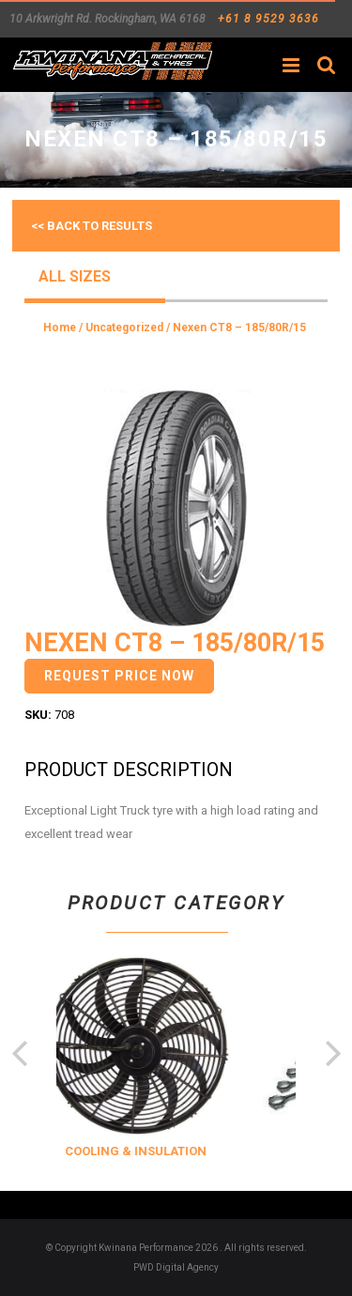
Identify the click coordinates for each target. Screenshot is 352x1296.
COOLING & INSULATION (158, 1151)
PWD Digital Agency (176, 1267)
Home (59, 327)
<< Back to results (91, 226)
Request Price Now (119, 675)
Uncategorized (124, 327)
